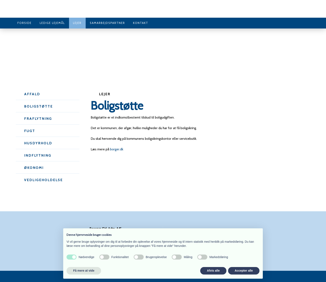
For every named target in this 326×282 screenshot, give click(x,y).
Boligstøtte (38, 106)
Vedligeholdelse (43, 180)
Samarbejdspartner (107, 23)
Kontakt (140, 23)
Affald (32, 94)
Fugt (29, 131)
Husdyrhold (38, 143)
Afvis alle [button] (213, 270)
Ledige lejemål (52, 23)
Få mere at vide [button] (83, 270)
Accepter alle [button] (244, 270)
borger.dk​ (116, 149)
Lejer (77, 23)
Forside (24, 23)
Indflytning (37, 155)
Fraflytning (38, 119)
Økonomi (34, 168)
